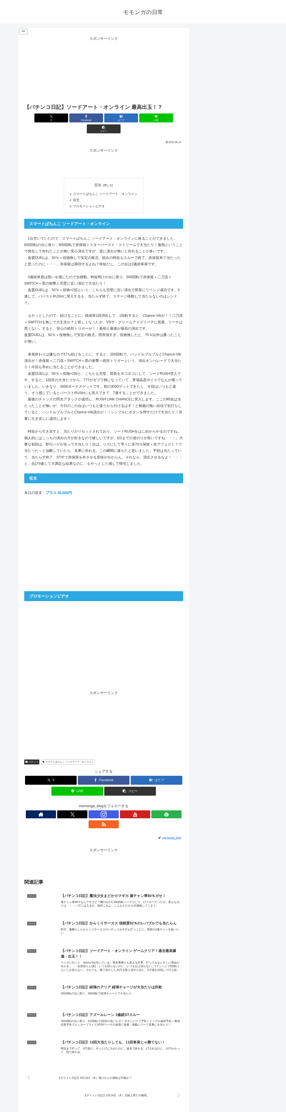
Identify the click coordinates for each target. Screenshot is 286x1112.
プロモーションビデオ (89, 196)
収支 (76, 189)
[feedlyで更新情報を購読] (117, 804)
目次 (97, 174)
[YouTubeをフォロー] (108, 804)
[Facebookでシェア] (77, 117)
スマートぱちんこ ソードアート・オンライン (105, 183)
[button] (157, 117)
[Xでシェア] (50, 117)
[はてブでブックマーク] (103, 117)
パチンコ (31, 751)
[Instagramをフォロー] (99, 804)
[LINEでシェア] (130, 117)
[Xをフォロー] (90, 804)
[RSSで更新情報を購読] (126, 804)
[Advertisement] (103, 70)
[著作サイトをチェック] (81, 804)
